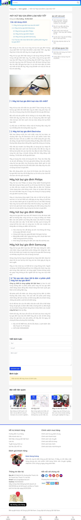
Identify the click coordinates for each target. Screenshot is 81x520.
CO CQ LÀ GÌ (35, 408)
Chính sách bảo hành (48, 444)
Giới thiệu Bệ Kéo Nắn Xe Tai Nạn (61, 42)
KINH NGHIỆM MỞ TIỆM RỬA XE (18, 408)
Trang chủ (13, 9)
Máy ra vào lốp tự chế (59, 408)
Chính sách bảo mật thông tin (51, 446)
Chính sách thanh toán (48, 436)
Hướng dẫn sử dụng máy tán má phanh (61, 57)
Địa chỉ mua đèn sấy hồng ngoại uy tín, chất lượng (61, 27)
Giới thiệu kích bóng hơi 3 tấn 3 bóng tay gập (62, 52)
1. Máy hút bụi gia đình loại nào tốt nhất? (26, 25)
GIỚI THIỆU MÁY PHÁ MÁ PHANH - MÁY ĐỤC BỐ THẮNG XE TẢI (62, 32)
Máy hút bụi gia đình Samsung (26, 37)
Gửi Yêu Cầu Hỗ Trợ (15, 446)
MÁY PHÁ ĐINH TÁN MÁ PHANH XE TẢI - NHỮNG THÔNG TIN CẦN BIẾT (60, 21)
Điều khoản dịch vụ (15, 436)
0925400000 (19, 482)
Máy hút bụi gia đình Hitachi (25, 34)
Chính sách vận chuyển (49, 439)
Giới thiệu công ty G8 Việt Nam (19, 439)
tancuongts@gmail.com (21, 479)
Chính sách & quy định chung (50, 434)
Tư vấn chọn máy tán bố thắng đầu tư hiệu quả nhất (62, 37)
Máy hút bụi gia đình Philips (24, 31)
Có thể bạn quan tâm (60, 48)
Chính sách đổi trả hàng (49, 441)
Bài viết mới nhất (58, 16)
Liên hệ (11, 441)
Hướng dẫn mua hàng (16, 434)
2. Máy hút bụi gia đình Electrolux (24, 28)
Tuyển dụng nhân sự (15, 444)
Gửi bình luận (15, 369)
